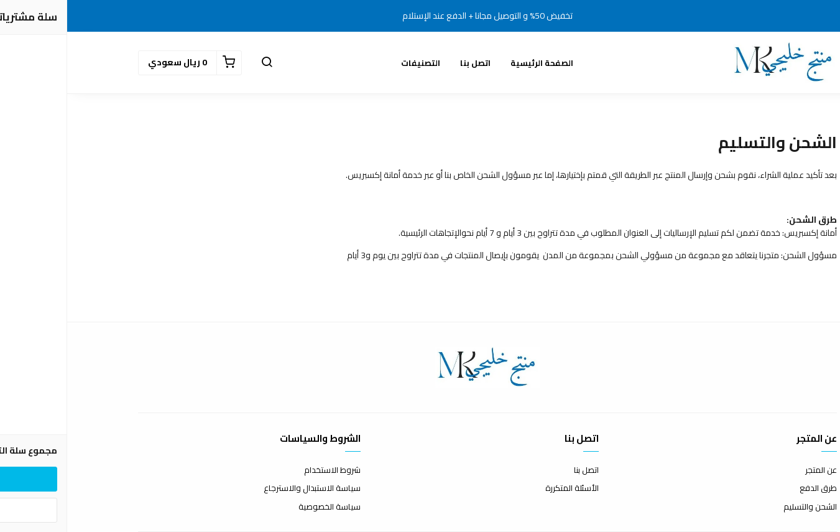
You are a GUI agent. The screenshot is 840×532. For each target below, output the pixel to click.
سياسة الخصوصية (262, 507)
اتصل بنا (408, 62)
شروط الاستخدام (265, 470)
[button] (199, 62)
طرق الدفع (751, 488)
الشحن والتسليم (743, 507)
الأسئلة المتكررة (505, 488)
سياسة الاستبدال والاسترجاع (244, 488)
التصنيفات (353, 62)
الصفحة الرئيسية (474, 62)
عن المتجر (754, 470)
